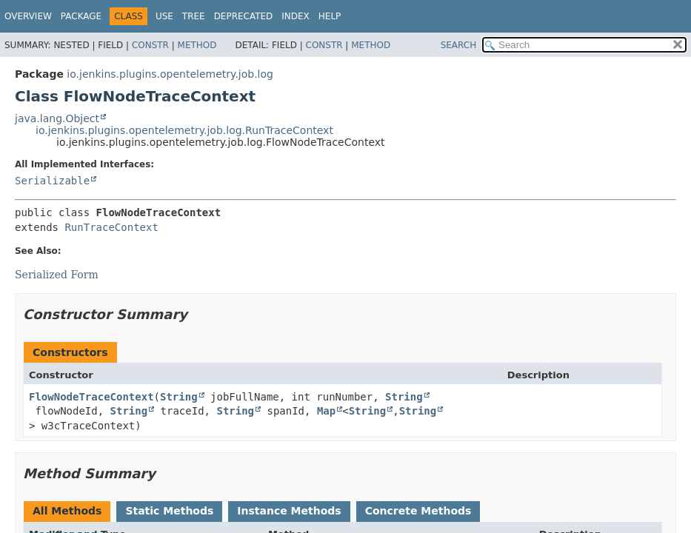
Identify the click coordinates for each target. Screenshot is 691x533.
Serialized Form (57, 275)
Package (81, 16)
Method (197, 45)
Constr (150, 45)
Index (295, 16)
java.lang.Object (57, 118)
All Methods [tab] (67, 511)
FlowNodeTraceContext (91, 397)
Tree (193, 16)
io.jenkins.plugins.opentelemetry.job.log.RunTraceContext (184, 130)
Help (329, 16)
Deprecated (243, 16)
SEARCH (459, 45)
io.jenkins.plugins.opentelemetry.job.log (170, 74)
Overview (28, 16)
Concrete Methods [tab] (418, 511)
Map (326, 411)
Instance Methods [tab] (289, 511)
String (179, 397)
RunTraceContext (111, 227)
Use (164, 16)
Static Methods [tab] (169, 511)
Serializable (52, 181)
